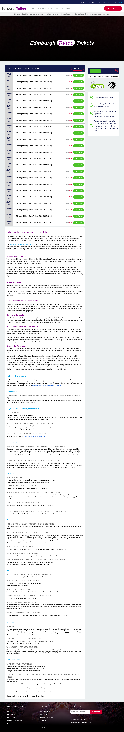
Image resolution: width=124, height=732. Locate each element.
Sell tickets (77, 68)
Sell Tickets (113, 8)
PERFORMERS (65, 8)
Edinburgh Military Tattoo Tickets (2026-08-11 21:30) (34, 101)
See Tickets (78, 75)
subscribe (96, 712)
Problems (43, 724)
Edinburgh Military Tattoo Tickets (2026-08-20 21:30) (34, 158)
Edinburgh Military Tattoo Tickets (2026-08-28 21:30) (34, 210)
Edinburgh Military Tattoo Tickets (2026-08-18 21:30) (34, 146)
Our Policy (43, 714)
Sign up (120, 2)
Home (9, 711)
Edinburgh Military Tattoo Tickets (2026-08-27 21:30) (34, 203)
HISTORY (54, 8)
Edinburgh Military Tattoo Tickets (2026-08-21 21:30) (34, 165)
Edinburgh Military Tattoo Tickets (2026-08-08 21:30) (34, 88)
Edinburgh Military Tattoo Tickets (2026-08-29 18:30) (34, 216)
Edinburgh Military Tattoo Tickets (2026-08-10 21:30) (34, 94)
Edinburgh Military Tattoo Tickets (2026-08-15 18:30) (34, 126)
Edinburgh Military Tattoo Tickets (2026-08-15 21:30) (34, 133)
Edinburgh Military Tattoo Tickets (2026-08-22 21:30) (34, 178)
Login (114, 2)
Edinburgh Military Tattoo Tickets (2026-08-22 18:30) (34, 171)
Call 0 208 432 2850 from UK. (104, 116)
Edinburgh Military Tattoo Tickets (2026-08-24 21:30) (34, 184)
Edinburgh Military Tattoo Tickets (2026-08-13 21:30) (34, 114)
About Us (43, 721)
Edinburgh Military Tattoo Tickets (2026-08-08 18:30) (34, 82)
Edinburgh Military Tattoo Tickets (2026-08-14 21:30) (34, 120)
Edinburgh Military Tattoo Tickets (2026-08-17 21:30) (34, 139)
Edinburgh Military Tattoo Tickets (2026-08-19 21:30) (34, 152)
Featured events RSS (14, 721)
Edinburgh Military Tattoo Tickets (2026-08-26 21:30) (34, 197)
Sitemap (42, 727)
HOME (33, 8)
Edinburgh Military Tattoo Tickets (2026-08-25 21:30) (34, 190)
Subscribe (95, 71)
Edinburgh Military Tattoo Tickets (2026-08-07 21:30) (34, 75)
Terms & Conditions (46, 718)
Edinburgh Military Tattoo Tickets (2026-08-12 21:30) (34, 107)
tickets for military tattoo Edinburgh (21, 244)
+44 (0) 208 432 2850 (105, 2)
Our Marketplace (45, 711)
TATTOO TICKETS (43, 8)
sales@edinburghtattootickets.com (88, 2)
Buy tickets (11, 714)
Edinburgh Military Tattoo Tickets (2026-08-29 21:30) (34, 222)
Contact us (11, 724)
